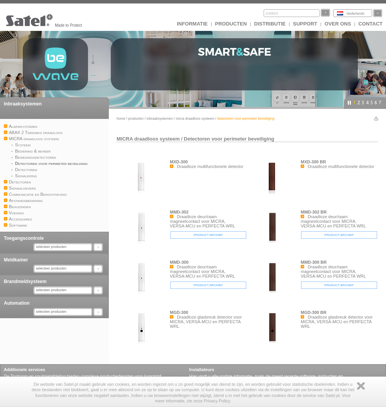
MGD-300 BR (314, 312)
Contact (370, 24)
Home (121, 118)
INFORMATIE (192, 24)
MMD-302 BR (314, 212)
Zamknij (361, 386)
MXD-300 (179, 161)
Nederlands (355, 13)
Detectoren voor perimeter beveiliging (229, 139)
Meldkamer (16, 260)
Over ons (338, 24)
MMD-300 (179, 262)
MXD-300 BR (313, 161)
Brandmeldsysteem (25, 281)
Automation (17, 303)
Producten (231, 24)
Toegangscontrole (24, 238)
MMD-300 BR (314, 262)
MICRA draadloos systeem (195, 118)
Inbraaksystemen (23, 104)
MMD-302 (179, 212)
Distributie (270, 24)
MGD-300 (179, 312)
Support (305, 24)
